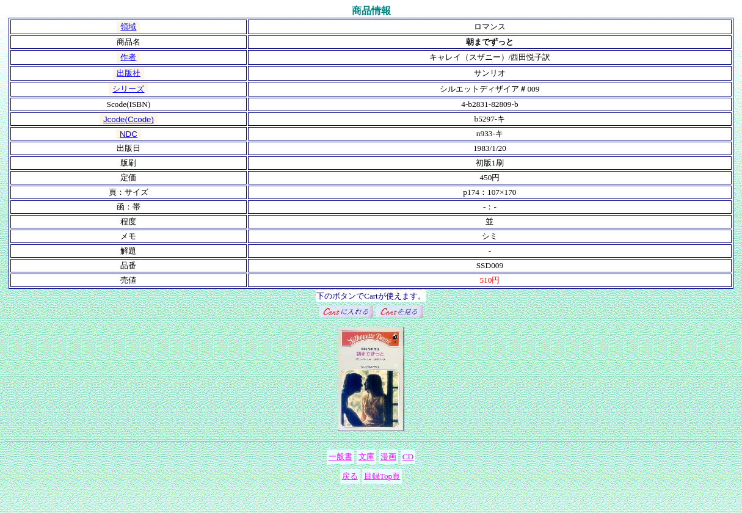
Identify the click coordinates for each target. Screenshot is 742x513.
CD (408, 456)
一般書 (340, 456)
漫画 (388, 456)
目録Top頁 (382, 476)
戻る (350, 476)
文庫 (366, 456)
